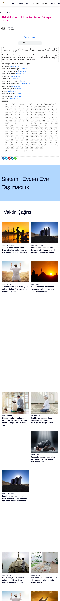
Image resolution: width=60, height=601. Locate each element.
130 (22, 131)
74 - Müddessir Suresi (6, 522)
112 (41, 125)
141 (22, 134)
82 (15, 120)
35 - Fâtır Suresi (25, 464)
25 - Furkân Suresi (26, 435)
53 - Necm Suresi (45, 461)
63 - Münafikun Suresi (6, 491)
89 (44, 120)
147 (51, 134)
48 (36, 112)
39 (52, 109)
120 (27, 128)
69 (15, 117)
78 (52, 117)
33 (27, 109)
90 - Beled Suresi (25, 513)
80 (7, 120)
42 (11, 112)
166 (36, 139)
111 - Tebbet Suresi (46, 519)
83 (19, 120)
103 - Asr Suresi (45, 496)
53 (56, 112)
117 (12, 128)
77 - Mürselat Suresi (26, 477)
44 (19, 112)
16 (11, 107)
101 (41, 123)
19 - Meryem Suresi (6, 472)
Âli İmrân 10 (14, 66)
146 (46, 134)
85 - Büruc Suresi (25, 499)
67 (7, 117)
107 (17, 125)
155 (36, 136)
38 (48, 109)
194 (12, 147)
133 (36, 131)
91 (52, 120)
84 (23, 120)
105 (7, 125)
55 (11, 115)
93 (7, 123)
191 (51, 144)
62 (40, 115)
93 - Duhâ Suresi (25, 522)
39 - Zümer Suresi (45, 421)
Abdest (21, 3)
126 (56, 128)
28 (7, 109)
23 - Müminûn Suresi (26, 430)
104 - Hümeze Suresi (46, 499)
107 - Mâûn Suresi (45, 508)
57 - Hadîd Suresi (45, 472)
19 (23, 107)
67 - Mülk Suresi (5, 502)
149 (7, 136)
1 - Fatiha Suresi (5, 421)
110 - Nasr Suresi (45, 516)
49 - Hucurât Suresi (46, 450)
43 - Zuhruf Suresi (45, 433)
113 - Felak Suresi (45, 525)
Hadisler (52, 3)
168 (46, 139)
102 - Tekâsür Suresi (46, 493)
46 (27, 112)
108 (22, 125)
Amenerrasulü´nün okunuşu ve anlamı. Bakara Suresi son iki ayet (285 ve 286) (15, 366)
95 (15, 123)
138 (7, 134)
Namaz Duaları (35, 322)
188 (36, 144)
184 (17, 144)
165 (32, 139)
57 (19, 115)
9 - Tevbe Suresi (5, 444)
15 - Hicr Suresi (5, 461)
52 (52, 112)
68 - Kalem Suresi (6, 505)
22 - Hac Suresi (25, 427)
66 (56, 115)
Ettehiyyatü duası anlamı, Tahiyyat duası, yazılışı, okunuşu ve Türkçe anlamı (42, 288)
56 (15, 115)
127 (7, 131)
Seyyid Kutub (9, 27)
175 (27, 142)
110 (32, 125)
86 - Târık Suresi (25, 502)
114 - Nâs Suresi (45, 527)
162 (17, 139)
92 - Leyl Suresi (25, 519)
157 (46, 136)
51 (48, 112)
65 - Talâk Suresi (5, 496)
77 (48, 117)
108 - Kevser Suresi (46, 510)
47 (32, 112)
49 (40, 112)
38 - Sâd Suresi (25, 472)
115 (56, 125)
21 (32, 107)
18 (19, 107)
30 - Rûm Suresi (25, 450)
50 (44, 112)
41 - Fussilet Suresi (46, 427)
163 (22, 139)
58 (23, 115)
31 (19, 109)
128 (12, 131)
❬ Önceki (25, 37)
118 (17, 128)
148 (56, 134)
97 (23, 123)
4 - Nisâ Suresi (5, 430)
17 (15, 107)
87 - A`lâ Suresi (25, 505)
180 (51, 142)
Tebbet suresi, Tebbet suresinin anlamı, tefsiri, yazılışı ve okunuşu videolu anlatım (44, 366)
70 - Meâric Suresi (6, 510)
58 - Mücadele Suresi (6, 477)
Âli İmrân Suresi (30, 151)
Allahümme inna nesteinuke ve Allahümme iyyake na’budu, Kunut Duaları (44, 327)
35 (36, 109)
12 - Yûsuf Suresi (5, 452)
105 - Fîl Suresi (45, 502)
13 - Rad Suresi (5, 455)
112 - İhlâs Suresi (45, 522)
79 (56, 117)
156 (41, 136)
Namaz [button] (44, 3)
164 (27, 139)
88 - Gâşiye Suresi (26, 508)
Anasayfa (12, 3)
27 (56, 107)
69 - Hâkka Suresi (6, 508)
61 (36, 115)
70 (19, 117)
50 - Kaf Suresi (44, 452)
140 (17, 134)
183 (12, 144)
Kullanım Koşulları (25, 540)
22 (36, 107)
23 (40, 107)
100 (36, 123)
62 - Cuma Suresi (6, 488)
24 (44, 107)
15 (7, 107)
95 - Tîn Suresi (25, 527)
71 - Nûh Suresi (5, 513)
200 (41, 147)
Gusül (27, 3)
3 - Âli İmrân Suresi (6, 427)
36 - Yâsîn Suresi (25, 467)
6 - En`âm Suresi (5, 435)
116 (7, 128)
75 (40, 117)
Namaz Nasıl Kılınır (8, 245)
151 (17, 136)
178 (41, 142)
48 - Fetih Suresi (45, 447)
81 (11, 120)
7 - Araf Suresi (5, 438)
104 (56, 123)
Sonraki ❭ (34, 37)
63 (44, 115)
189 (41, 144)
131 (27, 131)
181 (56, 142)
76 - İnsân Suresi (5, 527)
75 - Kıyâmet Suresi (6, 525)
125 (51, 128)
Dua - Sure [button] (36, 3)
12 (46, 104)
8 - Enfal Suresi (5, 441)
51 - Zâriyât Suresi (45, 455)
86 (32, 120)
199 (36, 147)
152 (22, 136)
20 (27, 107)
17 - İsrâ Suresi (5, 467)
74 (36, 117)
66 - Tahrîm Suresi (6, 499)
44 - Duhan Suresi (45, 435)
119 (22, 128)
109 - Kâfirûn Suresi (46, 513)
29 (11, 109)
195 (17, 147)
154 (32, 136)
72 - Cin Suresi (5, 516)
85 (27, 120)
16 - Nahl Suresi (5, 464)
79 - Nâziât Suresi (25, 482)
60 (32, 115)
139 (12, 134)
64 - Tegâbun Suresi (6, 493)
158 (51, 136)
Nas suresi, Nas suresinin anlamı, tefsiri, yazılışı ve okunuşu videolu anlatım (13, 327)
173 (17, 142)
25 (48, 107)
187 (32, 144)
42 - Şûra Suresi (45, 430)
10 (37, 104)
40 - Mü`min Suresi (46, 424)
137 (56, 131)
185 (22, 144)
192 (56, 144)
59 (27, 115)
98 (27, 123)
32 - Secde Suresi (25, 455)
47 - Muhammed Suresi (47, 444)
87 (36, 120)
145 (41, 134)
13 (50, 104)
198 (32, 147)
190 (46, 144)
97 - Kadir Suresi (45, 479)
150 (12, 136)
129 (17, 131)
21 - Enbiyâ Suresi (26, 424)
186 (27, 144)
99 (32, 123)
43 (15, 112)
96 (19, 123)
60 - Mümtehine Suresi (7, 482)
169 (51, 139)
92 (56, 120)
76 (44, 117)
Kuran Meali (5, 101)
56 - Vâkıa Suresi (45, 469)
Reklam (33, 540)
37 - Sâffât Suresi (25, 469)
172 (12, 142)
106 (12, 125)
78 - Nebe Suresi (25, 479)
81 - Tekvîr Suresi (25, 488)
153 (27, 136)
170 (56, 139)
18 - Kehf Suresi (5, 469)
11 (41, 104)
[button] (12, 3)
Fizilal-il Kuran (5, 12)
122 (36, 128)
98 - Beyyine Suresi (46, 482)
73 (32, 117)
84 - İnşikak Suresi (26, 496)
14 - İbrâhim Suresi (6, 458)
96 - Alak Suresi (45, 477)
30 (15, 109)
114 (51, 125)
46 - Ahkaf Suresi (45, 441)
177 (36, 142)
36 (40, 109)
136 (51, 131)
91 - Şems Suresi (25, 516)
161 (12, 139)
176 (32, 142)
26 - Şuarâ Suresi (25, 438)
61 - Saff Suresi (5, 485)
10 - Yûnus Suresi (6, 447)
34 (32, 109)
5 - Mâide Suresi (5, 433)
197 (27, 147)
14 (54, 104)
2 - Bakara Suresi (6, 424)
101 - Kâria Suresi (45, 491)
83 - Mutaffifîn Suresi (26, 493)
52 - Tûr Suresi (44, 458)
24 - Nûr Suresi (25, 433)
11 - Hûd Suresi (5, 450)
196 (22, 147)
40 (56, 109)
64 (48, 115)
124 (46, 128)
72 (27, 117)
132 (32, 131)
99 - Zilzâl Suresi (45, 485)
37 (44, 109)
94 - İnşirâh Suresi (25, 525)
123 (41, 128)
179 (46, 142)
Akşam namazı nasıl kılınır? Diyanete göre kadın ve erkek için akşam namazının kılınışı (14, 250)
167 (41, 139)
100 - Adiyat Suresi (45, 488)
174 (22, 142)
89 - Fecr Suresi (25, 510)
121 (32, 128)
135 (46, 131)
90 (48, 120)
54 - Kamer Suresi (45, 464)
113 (46, 125)
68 (11, 117)
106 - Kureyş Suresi (46, 505)
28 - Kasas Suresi (25, 444)
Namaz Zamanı (54, 540)
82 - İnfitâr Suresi (25, 491)
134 (41, 131)
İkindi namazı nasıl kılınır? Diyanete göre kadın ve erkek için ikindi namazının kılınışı (43, 250)
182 (7, 144)
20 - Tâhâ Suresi (25, 421)
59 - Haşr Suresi (5, 479)
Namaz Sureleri (7, 284)
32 (23, 109)
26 (52, 107)
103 (51, 123)
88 (40, 120)
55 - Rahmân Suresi (46, 467)
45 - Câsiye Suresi (45, 438)
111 (36, 125)
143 (32, 134)
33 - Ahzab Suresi (25, 458)
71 (23, 117)
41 (7, 112)
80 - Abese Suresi (25, 485)
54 (7, 115)
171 (7, 142)
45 (23, 112)
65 (52, 115)
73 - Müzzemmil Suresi (7, 519)
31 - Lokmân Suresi (26, 452)
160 (7, 139)
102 (46, 123)
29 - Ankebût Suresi (26, 447)
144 (36, 134)
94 (11, 123)
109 (27, 125)
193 (7, 147)
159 (56, 136)
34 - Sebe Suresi (25, 461)
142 (27, 134)
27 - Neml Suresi (25, 441)
